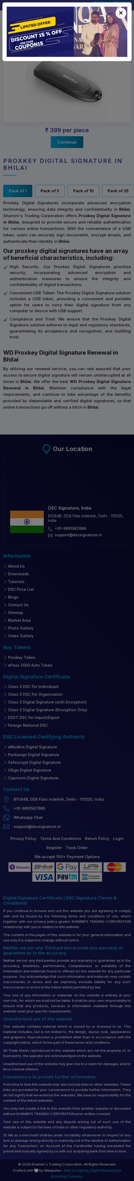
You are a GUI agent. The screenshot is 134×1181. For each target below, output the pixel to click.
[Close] (121, 13)
